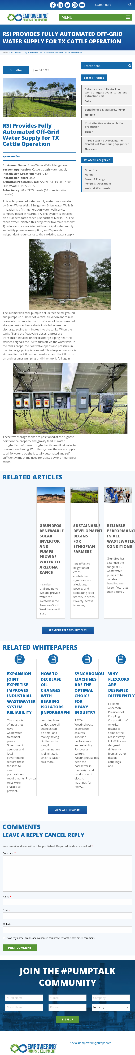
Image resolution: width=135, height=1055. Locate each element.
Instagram (75, 5)
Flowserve (91, 149)
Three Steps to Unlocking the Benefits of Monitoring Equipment (107, 142)
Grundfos (16, 70)
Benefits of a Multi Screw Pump (105, 109)
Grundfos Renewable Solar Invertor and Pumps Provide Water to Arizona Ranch (52, 549)
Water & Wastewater (98, 188)
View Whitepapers (67, 810)
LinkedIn (60, 5)
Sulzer (89, 101)
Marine (89, 174)
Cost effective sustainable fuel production (104, 124)
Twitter (67, 5)
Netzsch (90, 114)
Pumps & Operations (98, 183)
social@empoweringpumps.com (90, 1043)
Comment (9, 853)
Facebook (53, 5)
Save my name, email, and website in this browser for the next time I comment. (51, 938)
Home (5, 52)
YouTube (82, 5)
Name (7, 896)
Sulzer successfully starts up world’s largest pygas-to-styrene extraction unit (106, 92)
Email (6, 910)
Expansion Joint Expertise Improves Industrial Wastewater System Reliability (21, 693)
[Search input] (103, 4)
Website (7, 924)
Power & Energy (95, 179)
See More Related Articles (68, 630)
